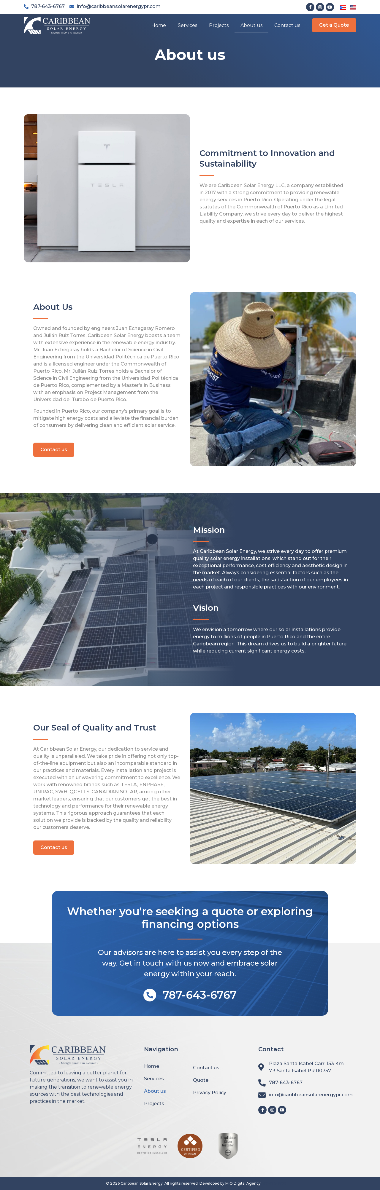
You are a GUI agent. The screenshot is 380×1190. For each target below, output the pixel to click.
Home (158, 25)
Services (187, 25)
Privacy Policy (209, 1092)
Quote (200, 1080)
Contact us (287, 25)
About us (251, 25)
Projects (219, 25)
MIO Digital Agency (243, 1183)
